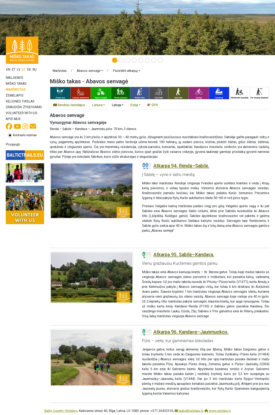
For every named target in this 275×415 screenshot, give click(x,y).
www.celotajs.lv (217, 411)
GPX (152, 105)
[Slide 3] (127, 60)
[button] (20, 27)
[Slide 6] (147, 60)
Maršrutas (16, 89)
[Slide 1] (114, 60)
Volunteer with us (21, 113)
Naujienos (14, 78)
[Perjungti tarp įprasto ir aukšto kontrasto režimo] (22, 135)
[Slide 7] (153, 60)
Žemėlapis (14, 95)
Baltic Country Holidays (60, 411)
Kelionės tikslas (20, 101)
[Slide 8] (160, 60)
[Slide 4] (134, 60)
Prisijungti (13, 144)
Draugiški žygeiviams (24, 107)
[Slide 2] (121, 60)
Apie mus (13, 119)
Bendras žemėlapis (69, 105)
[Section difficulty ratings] (147, 166)
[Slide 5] (140, 60)
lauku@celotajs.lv (189, 411)
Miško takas (16, 84)
